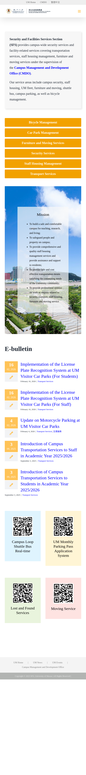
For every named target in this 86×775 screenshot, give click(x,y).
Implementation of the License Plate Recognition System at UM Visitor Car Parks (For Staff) (50, 398)
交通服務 (57, 431)
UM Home (18, 662)
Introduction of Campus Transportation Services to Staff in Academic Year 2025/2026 (49, 449)
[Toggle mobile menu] (79, 11)
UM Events (57, 662)
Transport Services (45, 381)
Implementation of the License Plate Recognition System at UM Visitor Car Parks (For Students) (50, 370)
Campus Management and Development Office (43, 667)
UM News (37, 662)
